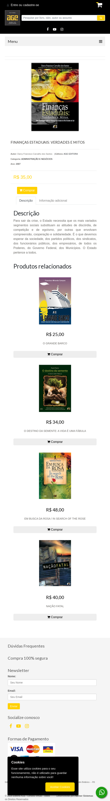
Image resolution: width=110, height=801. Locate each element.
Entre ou (16, 5)
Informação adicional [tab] (53, 200)
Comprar (27, 190)
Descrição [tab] (26, 200)
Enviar (14, 706)
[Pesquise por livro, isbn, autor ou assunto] (59, 18)
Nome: (12, 676)
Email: (12, 690)
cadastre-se (31, 5)
